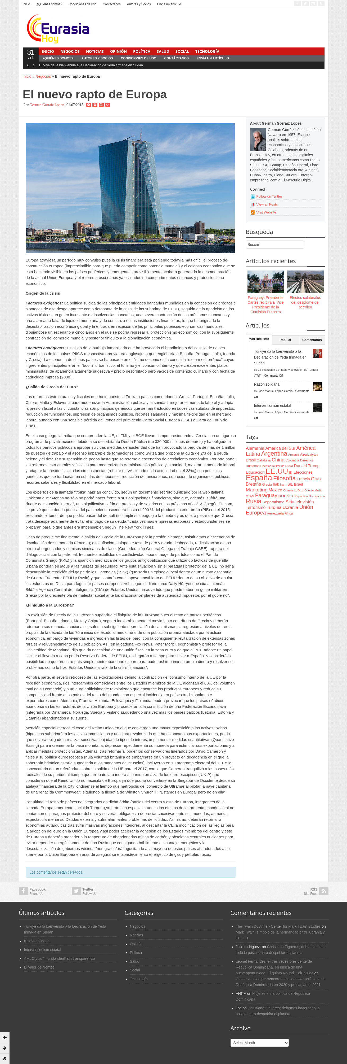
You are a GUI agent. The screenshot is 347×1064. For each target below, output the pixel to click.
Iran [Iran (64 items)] (282, 484)
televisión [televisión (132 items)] (304, 501)
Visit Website (266, 212)
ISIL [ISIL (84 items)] (289, 484)
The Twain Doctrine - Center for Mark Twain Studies (278, 926)
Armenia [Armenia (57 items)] (293, 454)
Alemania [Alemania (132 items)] (255, 448)
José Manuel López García (275, 391)
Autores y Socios (139, 4)
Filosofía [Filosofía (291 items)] (284, 478)
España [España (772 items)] (259, 477)
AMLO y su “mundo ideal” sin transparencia (59, 958)
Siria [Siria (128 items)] (290, 501)
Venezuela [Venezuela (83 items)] (275, 513)
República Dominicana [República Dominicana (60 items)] (309, 496)
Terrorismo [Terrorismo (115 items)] (256, 507)
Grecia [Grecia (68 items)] (267, 484)
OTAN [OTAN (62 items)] (250, 496)
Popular (285, 340)
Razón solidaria (267, 384)
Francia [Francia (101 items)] (303, 479)
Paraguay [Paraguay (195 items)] (266, 495)
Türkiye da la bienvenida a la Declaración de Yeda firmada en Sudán (91, 65)
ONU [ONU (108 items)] (298, 490)
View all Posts (267, 204)
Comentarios (312, 340)
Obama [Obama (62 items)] (288, 490)
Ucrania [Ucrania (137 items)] (290, 507)
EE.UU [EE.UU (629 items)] (276, 471)
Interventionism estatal (272, 405)
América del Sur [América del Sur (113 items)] (280, 448)
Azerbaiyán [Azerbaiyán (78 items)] (309, 454)
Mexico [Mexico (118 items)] (275, 489)
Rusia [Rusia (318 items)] (254, 501)
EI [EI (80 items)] (290, 472)
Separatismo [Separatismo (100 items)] (273, 502)
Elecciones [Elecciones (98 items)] (303, 472)
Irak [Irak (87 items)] (276, 484)
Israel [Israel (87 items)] (298, 484)
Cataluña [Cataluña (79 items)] (264, 460)
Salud (163, 51)
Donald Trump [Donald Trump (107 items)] (306, 465)
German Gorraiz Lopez (46, 105)
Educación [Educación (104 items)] (255, 472)
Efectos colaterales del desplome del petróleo (305, 302)
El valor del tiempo (39, 967)
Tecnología (207, 51)
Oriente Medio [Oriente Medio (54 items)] (313, 490)
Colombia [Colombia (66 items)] (292, 460)
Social (182, 51)
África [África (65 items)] (289, 513)
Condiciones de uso (82, 4)
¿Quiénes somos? (49, 4)
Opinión (118, 51)
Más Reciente (259, 339)
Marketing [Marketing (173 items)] (257, 489)
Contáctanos (111, 4)
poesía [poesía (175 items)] (286, 495)
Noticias (95, 51)
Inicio (26, 4)
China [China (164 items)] (278, 460)
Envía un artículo (169, 4)
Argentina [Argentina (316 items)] (274, 453)
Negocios (70, 51)
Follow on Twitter (269, 196)
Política (141, 51)
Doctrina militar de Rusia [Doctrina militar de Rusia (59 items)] (276, 466)
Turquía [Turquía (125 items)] (274, 507)
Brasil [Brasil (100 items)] (251, 460)
